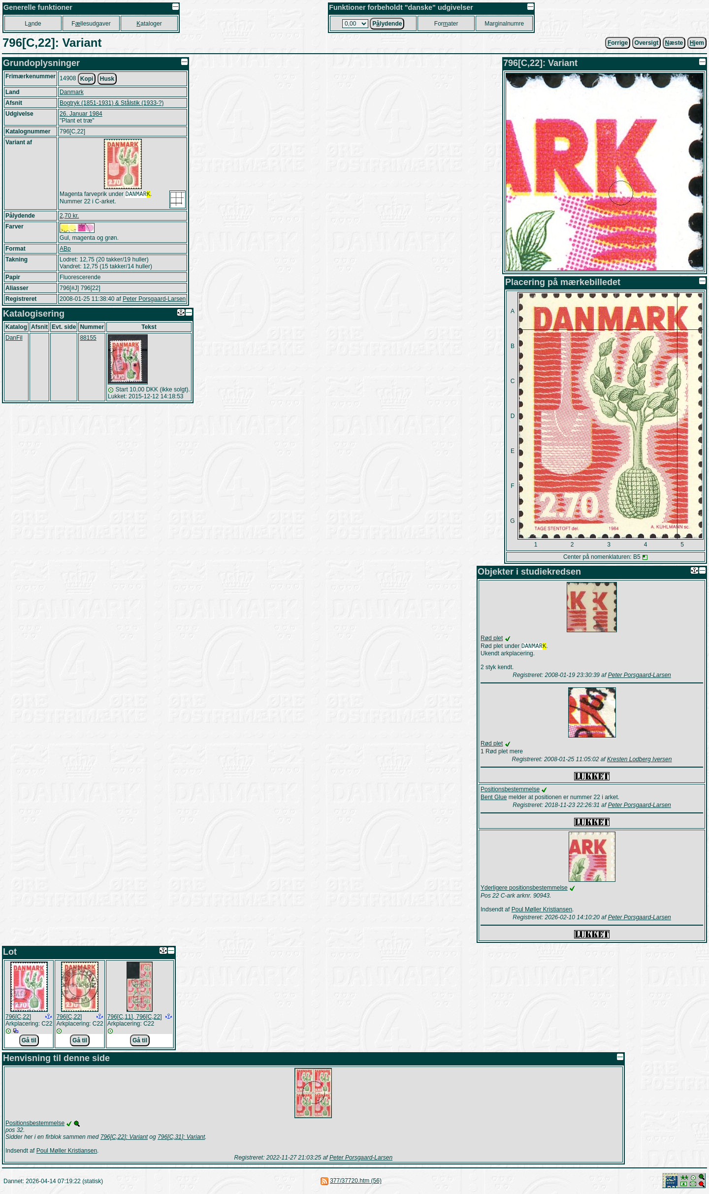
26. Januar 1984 (81, 113)
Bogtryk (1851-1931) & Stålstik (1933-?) (111, 102)
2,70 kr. (69, 215)
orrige (618, 42)
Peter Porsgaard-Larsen (154, 298)
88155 (88, 337)
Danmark (72, 92)
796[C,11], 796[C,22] (134, 1017)
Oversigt (647, 42)
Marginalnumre (504, 23)
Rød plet (492, 638)
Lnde (33, 23)
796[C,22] (18, 1017)
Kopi (87, 78)
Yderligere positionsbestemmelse (524, 888)
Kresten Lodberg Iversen (639, 760)
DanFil (14, 337)
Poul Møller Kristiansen (542, 910)
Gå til (29, 1041)
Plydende (387, 23)
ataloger (148, 23)
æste (674, 42)
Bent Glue (494, 798)
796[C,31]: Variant (181, 1137)
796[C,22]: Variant (124, 1137)
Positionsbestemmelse (510, 790)
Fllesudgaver (90, 23)
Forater (446, 23)
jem (697, 42)
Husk (107, 78)
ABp (65, 248)
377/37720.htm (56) (356, 1181)
